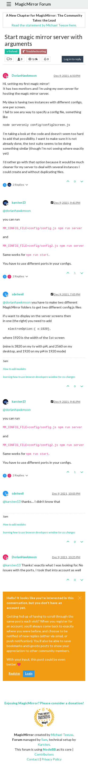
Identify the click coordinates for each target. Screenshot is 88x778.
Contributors (44, 754)
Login (28, 673)
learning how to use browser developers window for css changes (39, 377)
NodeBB (49, 749)
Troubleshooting (34, 51)
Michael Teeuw (62, 735)
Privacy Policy (51, 759)
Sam (44, 740)
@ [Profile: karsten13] (12, 501)
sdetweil (17, 294)
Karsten (44, 744)
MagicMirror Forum (33, 4)
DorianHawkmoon (24, 75)
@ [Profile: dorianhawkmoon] (17, 211)
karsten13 (19, 202)
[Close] (79, 598)
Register (14, 673)
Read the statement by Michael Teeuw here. (44, 25)
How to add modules (14, 369)
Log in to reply (72, 59)
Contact (33, 759)
